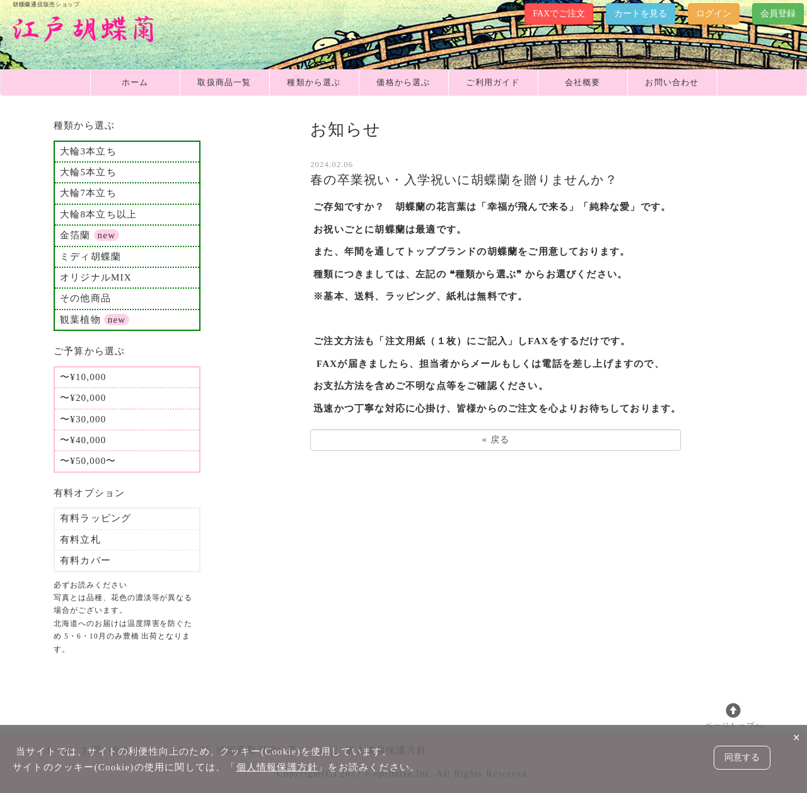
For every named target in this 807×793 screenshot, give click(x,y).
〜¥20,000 (83, 398)
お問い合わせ (672, 82)
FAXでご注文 (559, 13)
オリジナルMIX (96, 277)
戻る (495, 439)
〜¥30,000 (83, 419)
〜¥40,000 (83, 440)
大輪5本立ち (88, 172)
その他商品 (85, 298)
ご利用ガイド (493, 82)
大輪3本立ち (88, 151)
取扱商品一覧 (224, 82)
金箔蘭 (75, 235)
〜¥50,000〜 (88, 461)
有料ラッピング (95, 518)
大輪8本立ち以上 (98, 214)
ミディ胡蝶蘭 (90, 257)
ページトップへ (734, 716)
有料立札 (80, 540)
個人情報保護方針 (277, 767)
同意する (742, 757)
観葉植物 (80, 320)
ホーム (135, 82)
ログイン (713, 13)
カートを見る (640, 13)
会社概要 (583, 82)
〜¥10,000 (83, 377)
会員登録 (778, 13)
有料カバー (85, 560)
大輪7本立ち (88, 193)
